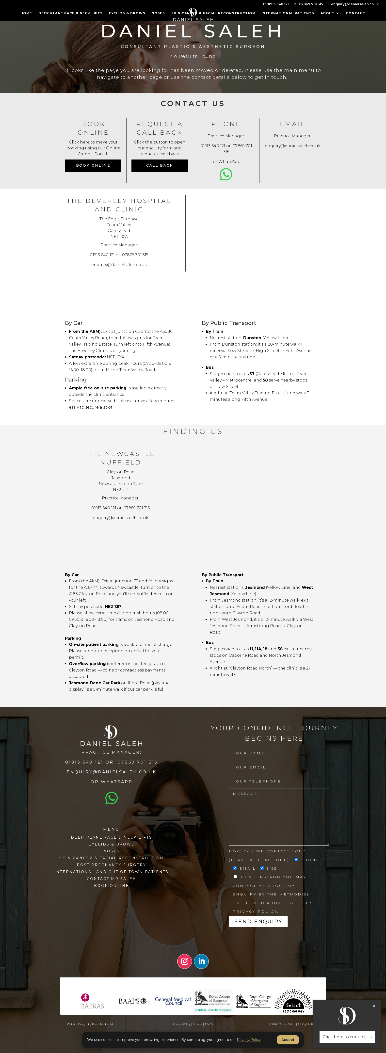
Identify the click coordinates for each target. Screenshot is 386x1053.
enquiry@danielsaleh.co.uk (293, 146)
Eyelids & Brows (127, 13)
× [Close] (374, 1005)
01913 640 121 (212, 146)
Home (26, 13)
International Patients (287, 13)
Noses (158, 13)
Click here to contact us (347, 1037)
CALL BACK (159, 165)
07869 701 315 (135, 255)
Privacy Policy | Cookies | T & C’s (193, 1024)
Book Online (93, 165)
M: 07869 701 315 (308, 4)
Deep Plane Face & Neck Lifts (70, 13)
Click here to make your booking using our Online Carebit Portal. (93, 148)
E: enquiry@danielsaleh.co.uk (353, 4)
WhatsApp (229, 161)
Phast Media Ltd (102, 1024)
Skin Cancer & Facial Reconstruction (213, 13)
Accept (287, 1039)
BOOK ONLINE (111, 885)
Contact (355, 13)
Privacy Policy (255, 911)
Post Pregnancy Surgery (111, 865)
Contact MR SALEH (111, 879)
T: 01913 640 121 (275, 4)
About (328, 13)
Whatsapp (117, 782)
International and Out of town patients (111, 872)
